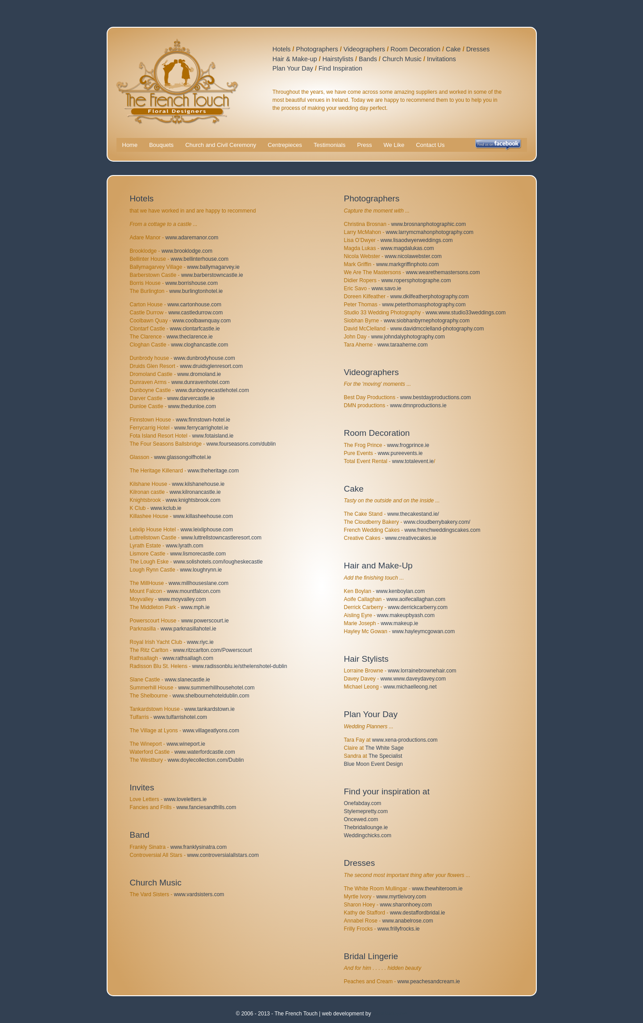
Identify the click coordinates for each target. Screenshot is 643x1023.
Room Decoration (415, 49)
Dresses (478, 49)
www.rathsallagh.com (188, 658)
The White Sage (384, 748)
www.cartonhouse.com (194, 304)
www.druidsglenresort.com (211, 366)
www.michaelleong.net (409, 687)
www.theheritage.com (213, 471)
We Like (393, 145)
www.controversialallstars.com (223, 855)
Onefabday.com (363, 803)
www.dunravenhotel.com (200, 382)
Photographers (317, 49)
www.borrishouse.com (192, 283)
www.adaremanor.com (192, 237)
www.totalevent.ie (413, 461)
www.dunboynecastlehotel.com (212, 390)
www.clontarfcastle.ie (195, 329)
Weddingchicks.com (368, 835)
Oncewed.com (361, 819)
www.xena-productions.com (405, 740)
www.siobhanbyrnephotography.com (427, 320)
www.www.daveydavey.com (413, 679)
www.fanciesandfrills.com (206, 807)
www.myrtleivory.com (401, 897)
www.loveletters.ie (185, 799)
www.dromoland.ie (199, 374)
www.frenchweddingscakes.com (442, 530)
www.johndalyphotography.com (408, 337)
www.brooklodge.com (187, 251)
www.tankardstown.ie (209, 709)
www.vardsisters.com (199, 894)
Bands (368, 59)
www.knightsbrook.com (193, 500)
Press (364, 145)
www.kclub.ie (165, 508)
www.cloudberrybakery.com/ (437, 522)
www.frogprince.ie (408, 445)
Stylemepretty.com (366, 811)
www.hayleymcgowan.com (423, 631)
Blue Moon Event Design (373, 764)
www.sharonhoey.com (406, 905)
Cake (453, 49)
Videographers (364, 49)
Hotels (282, 49)
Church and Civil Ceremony (220, 145)
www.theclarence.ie (189, 337)
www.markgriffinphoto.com (407, 264)
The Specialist (385, 756)
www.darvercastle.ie (191, 398)
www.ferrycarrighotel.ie (201, 428)
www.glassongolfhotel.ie (182, 457)
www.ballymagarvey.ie (213, 267)
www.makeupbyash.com (406, 615)
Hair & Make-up (295, 59)
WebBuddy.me (390, 1013)
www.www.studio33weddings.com (466, 312)
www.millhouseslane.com (198, 583)
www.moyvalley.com (182, 599)
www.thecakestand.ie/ (413, 514)
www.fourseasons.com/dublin (241, 444)
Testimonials (330, 145)
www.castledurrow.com (195, 312)
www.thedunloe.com (192, 406)
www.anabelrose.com (407, 921)
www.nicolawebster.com (413, 256)
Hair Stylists (366, 659)
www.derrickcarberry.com (418, 607)
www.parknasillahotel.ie (188, 629)
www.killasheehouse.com (203, 516)
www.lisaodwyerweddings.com (417, 240)
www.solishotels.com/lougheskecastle (218, 562)
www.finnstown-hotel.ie (203, 420)
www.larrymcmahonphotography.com (430, 232)
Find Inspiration (340, 68)
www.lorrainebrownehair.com (422, 671)
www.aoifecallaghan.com (415, 599)
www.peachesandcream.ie (429, 981)
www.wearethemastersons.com (443, 272)
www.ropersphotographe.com (416, 280)
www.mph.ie (195, 607)
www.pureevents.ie (400, 453)
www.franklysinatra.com (198, 847)
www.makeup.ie (399, 623)
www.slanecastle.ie (187, 679)
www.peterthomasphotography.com (423, 304)
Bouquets (161, 145)
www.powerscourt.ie (205, 621)
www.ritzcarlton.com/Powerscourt (212, 650)
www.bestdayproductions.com (435, 397)
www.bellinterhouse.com (199, 259)
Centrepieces (285, 145)
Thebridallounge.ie (366, 827)
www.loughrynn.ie (201, 570)
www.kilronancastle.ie (195, 492)
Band (139, 834)
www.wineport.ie (185, 744)
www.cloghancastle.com (199, 345)
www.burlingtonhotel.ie (196, 291)
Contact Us (430, 145)
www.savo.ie (387, 288)
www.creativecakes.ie (410, 538)
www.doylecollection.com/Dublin (206, 760)
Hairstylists (337, 59)
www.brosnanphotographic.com (428, 224)
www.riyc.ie (200, 642)
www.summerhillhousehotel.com (216, 688)
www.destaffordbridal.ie (417, 913)
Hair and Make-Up (378, 565)
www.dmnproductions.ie (418, 405)
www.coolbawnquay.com (202, 320)
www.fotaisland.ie (213, 436)
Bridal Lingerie (371, 956)
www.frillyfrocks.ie (399, 929)
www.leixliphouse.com (207, 529)
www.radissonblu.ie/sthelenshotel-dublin (239, 666)
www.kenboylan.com (400, 591)
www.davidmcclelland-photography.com (437, 329)
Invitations (441, 59)
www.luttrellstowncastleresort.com (221, 537)
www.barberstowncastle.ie (212, 275)
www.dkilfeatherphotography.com (429, 296)
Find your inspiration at (387, 791)
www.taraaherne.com (403, 345)
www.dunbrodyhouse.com (204, 358)
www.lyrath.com (184, 546)
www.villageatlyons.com (211, 730)
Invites (142, 787)
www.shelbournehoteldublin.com (211, 696)
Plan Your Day (293, 68)
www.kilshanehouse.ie (198, 484)
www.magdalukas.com (407, 248)
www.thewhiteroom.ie (437, 888)
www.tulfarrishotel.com (180, 717)
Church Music (402, 59)
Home (130, 145)
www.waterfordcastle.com (204, 752)
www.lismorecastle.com (198, 554)
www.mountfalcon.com (193, 591)
